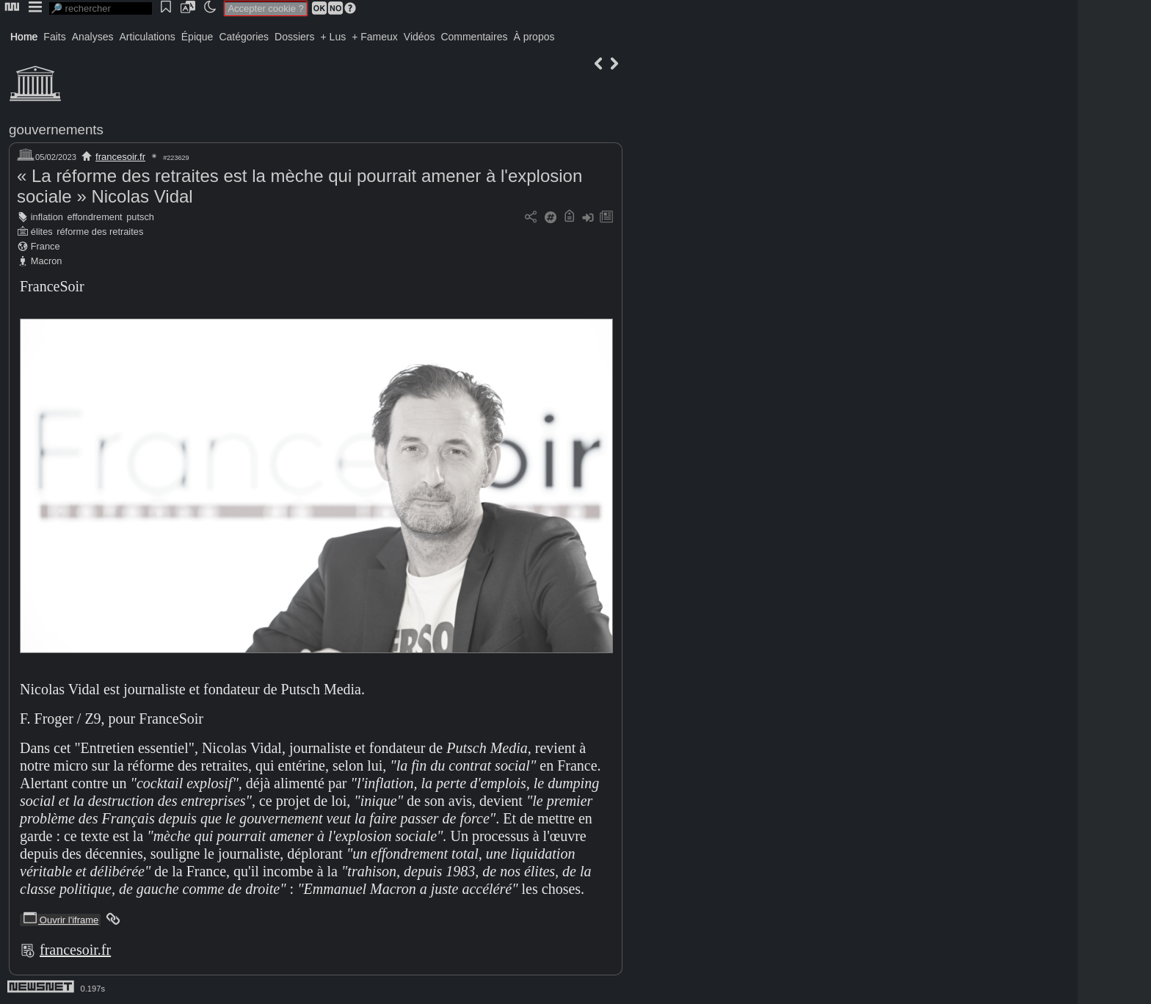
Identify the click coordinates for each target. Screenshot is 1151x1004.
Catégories (244, 37)
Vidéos (419, 37)
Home (23, 37)
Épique (197, 37)
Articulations (147, 37)
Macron (46, 260)
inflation (47, 216)
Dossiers (294, 37)
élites (42, 231)
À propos (533, 37)
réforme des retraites (100, 231)
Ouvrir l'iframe (60, 920)
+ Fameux (375, 37)
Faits (54, 37)
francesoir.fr (120, 156)
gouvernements (56, 129)
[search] (100, 8)
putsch (140, 216)
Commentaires (473, 37)
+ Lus (333, 37)
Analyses (93, 37)
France (45, 246)
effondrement (94, 216)
